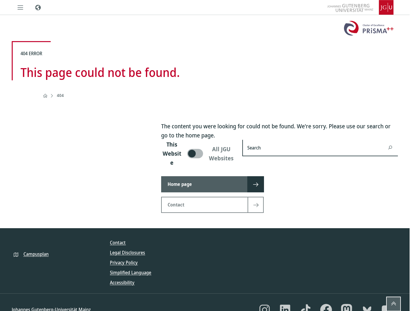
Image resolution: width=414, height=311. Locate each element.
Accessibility (122, 282)
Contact (118, 242)
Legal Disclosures (127, 252)
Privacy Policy (124, 262)
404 (60, 95)
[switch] (198, 153)
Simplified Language (130, 272)
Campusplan (36, 254)
